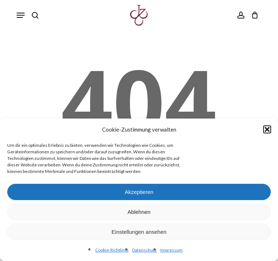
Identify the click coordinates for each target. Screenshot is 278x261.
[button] (267, 129)
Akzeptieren (139, 192)
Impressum (171, 250)
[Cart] (253, 15)
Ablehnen (138, 212)
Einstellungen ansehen (139, 232)
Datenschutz (144, 250)
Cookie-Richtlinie (112, 250)
